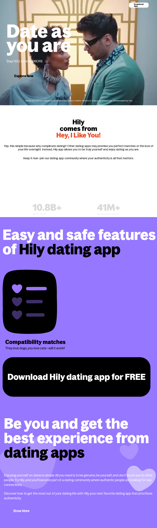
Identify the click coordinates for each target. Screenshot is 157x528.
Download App (139, 5)
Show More (21, 511)
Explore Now (23, 76)
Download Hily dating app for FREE (76, 377)
